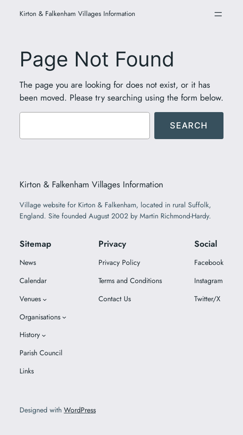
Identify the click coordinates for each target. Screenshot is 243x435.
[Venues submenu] (45, 299)
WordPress (80, 410)
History (30, 335)
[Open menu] (218, 14)
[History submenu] (44, 335)
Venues (30, 299)
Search (189, 125)
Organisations (40, 317)
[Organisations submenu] (64, 317)
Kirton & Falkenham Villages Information (77, 14)
